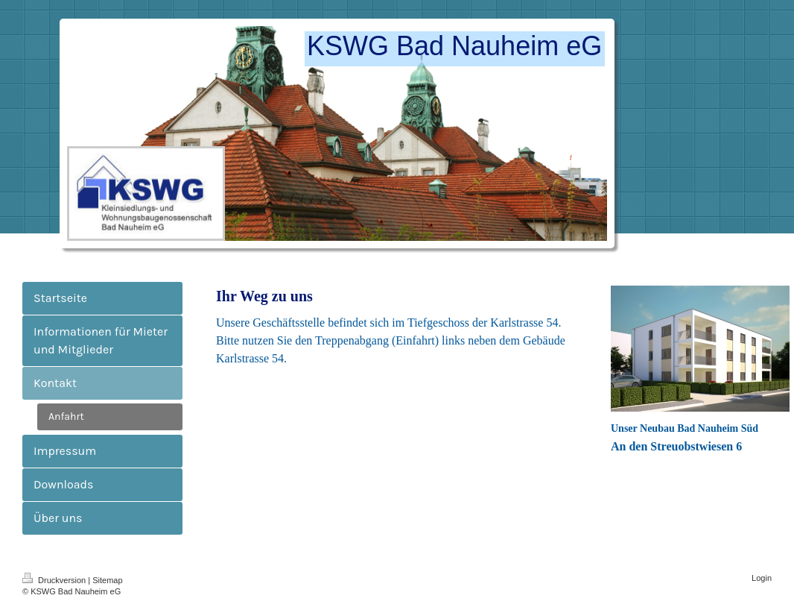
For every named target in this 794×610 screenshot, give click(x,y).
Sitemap (107, 580)
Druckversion (55, 580)
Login (762, 577)
